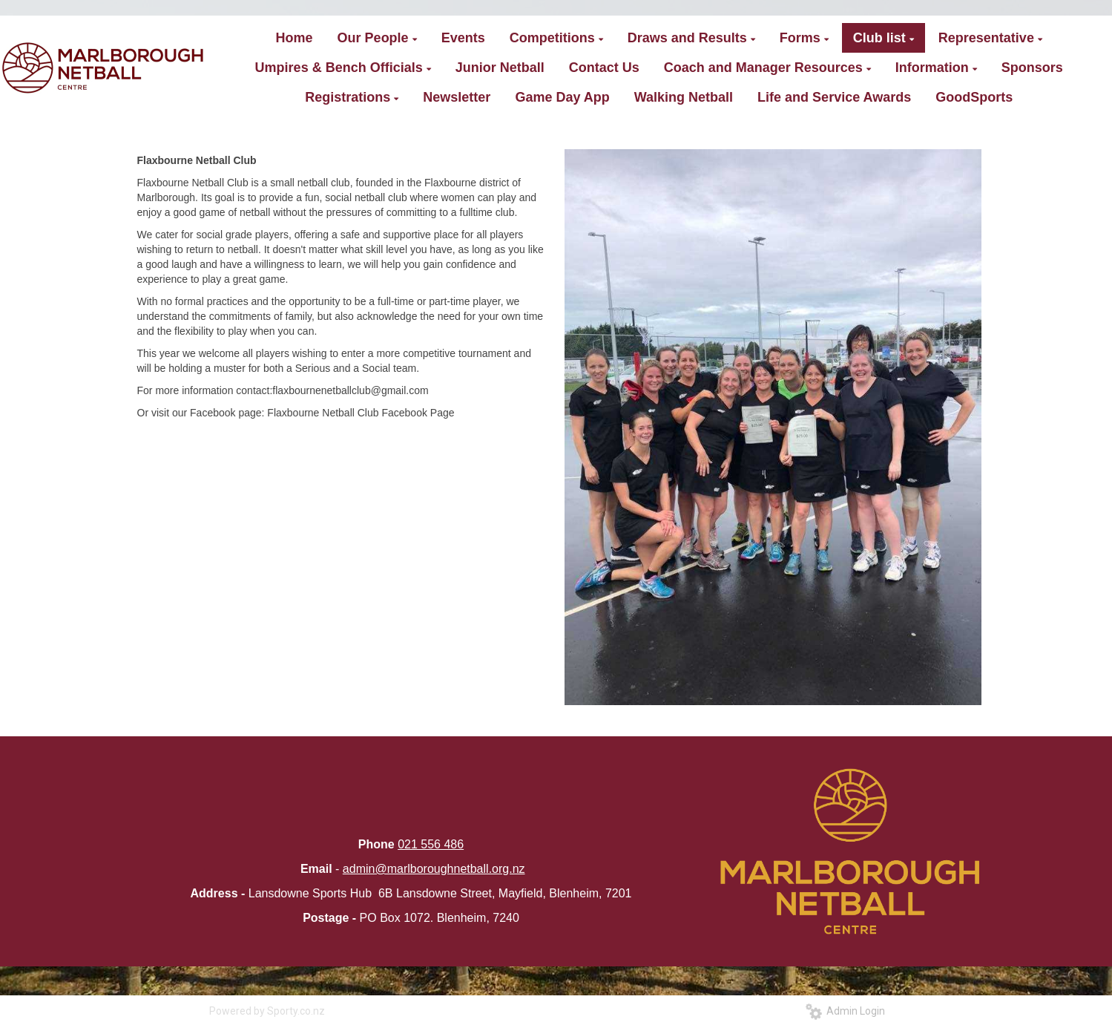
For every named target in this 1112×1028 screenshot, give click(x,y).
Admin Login (845, 1011)
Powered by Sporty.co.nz (267, 1011)
